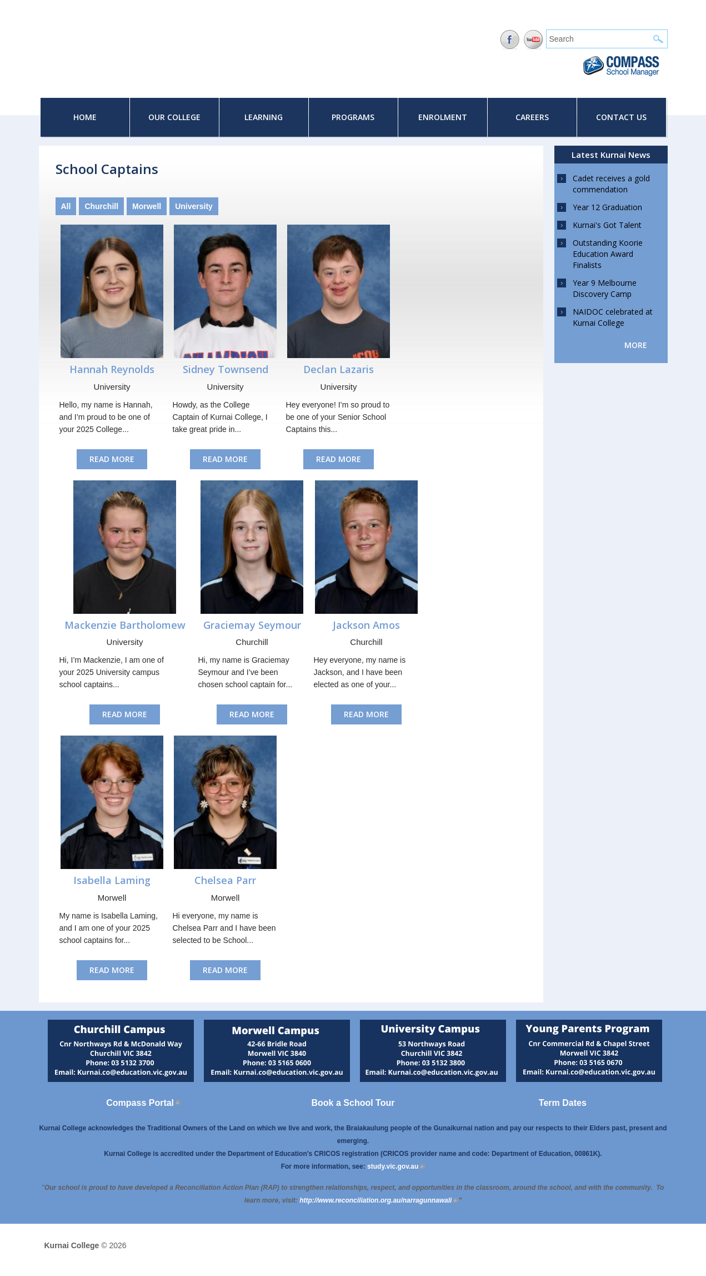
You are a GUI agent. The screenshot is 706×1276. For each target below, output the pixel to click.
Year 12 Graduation (607, 207)
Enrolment (442, 117)
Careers (532, 117)
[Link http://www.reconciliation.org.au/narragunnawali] (378, 1200)
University (194, 206)
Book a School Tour (353, 1103)
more (635, 345)
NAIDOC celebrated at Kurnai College (613, 317)
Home (85, 117)
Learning (263, 117)
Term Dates (563, 1103)
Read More (111, 459)
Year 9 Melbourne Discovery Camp (605, 288)
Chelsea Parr (225, 880)
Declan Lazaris (338, 369)
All (66, 206)
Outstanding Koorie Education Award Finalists (608, 253)
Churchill (101, 206)
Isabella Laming (112, 880)
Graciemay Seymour (252, 625)
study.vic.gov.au (396, 1166)
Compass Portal (143, 1103)
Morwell (146, 206)
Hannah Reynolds (111, 369)
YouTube (533, 39)
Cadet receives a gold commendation (611, 184)
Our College (174, 117)
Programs (353, 117)
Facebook (509, 39)
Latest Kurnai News (611, 154)
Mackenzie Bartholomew (125, 625)
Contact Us (621, 117)
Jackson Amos (366, 625)
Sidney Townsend (225, 369)
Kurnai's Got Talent (607, 225)
